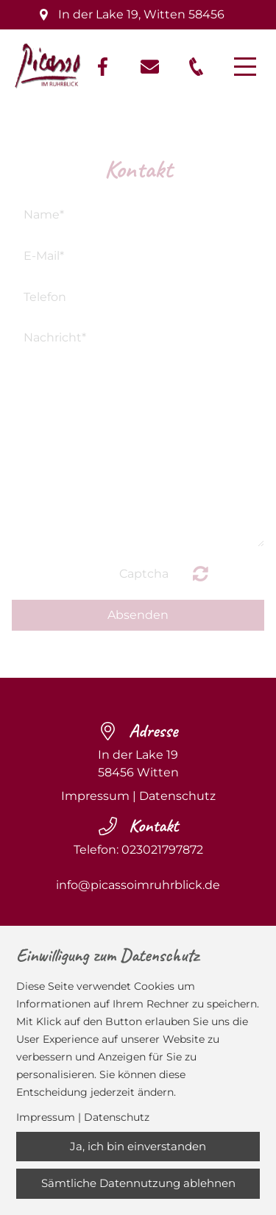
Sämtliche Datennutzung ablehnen (138, 1183)
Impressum (95, 796)
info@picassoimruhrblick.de (138, 885)
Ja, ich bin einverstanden (138, 1146)
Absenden (138, 615)
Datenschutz (177, 796)
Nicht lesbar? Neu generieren (200, 573)
